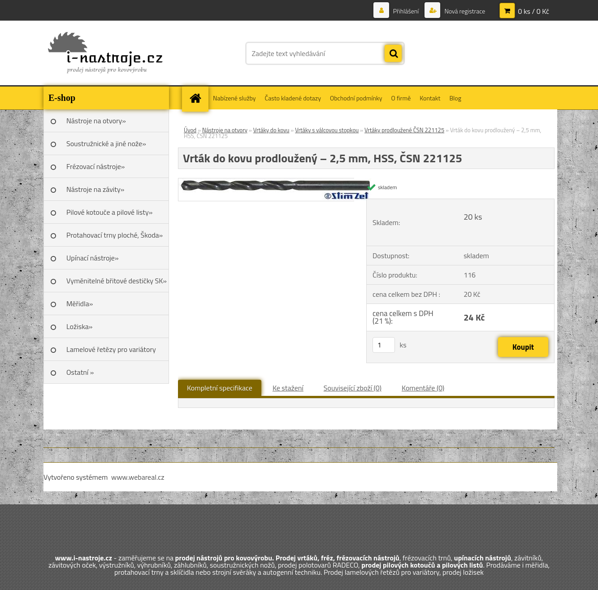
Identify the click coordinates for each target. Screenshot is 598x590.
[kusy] (384, 345)
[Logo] (105, 53)
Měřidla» (79, 303)
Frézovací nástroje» (95, 166)
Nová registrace (464, 11)
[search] (393, 53)
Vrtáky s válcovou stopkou (327, 130)
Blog (455, 98)
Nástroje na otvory (224, 130)
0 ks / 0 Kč (533, 11)
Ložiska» (79, 326)
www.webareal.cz (138, 477)
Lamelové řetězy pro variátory (111, 349)
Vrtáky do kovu (271, 130)
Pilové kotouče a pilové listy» (109, 212)
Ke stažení (288, 387)
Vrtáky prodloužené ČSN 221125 (404, 130)
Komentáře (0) (423, 387)
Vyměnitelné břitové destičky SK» (116, 280)
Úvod (190, 130)
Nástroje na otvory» (96, 120)
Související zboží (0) (352, 387)
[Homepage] (198, 98)
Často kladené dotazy (293, 98)
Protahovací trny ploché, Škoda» (114, 235)
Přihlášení (406, 11)
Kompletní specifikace (219, 387)
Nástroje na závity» (95, 189)
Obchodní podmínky (356, 98)
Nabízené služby (234, 98)
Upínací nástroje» (92, 257)
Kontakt (430, 98)
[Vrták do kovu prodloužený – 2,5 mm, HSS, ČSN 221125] (274, 182)
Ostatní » (80, 372)
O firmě (401, 98)
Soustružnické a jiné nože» (106, 143)
